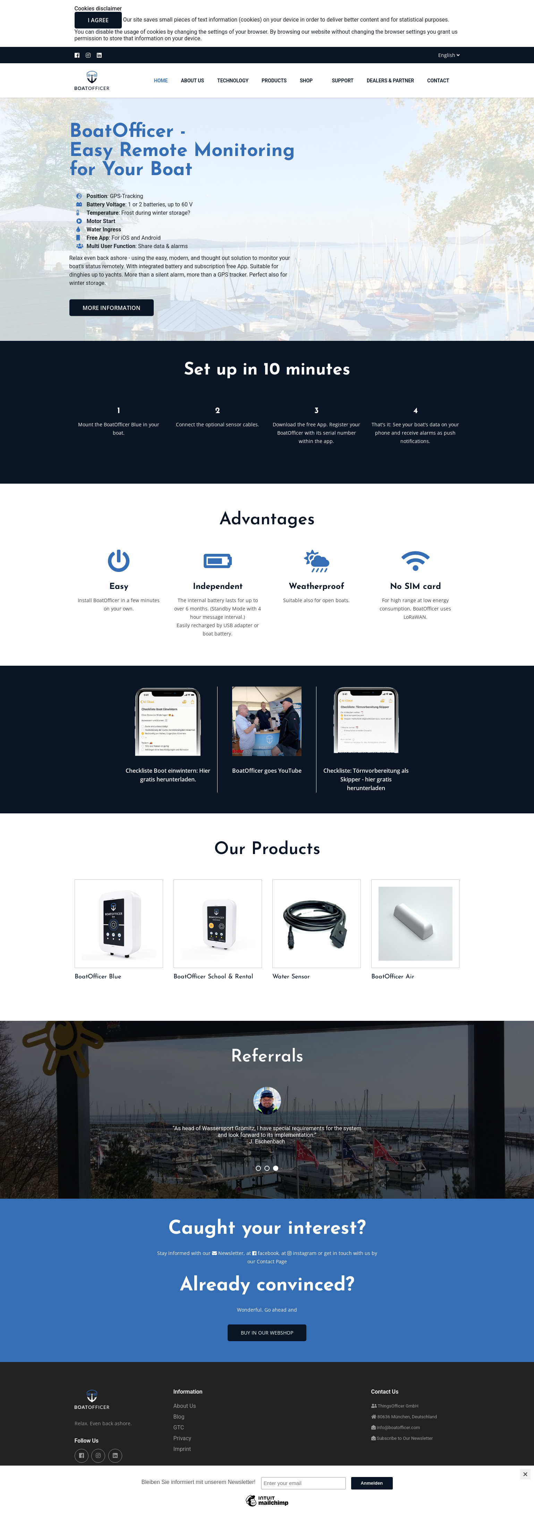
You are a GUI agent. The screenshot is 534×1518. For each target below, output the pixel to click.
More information (112, 308)
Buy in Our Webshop (267, 1332)
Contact (438, 80)
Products (274, 80)
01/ (275, 1168)
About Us (192, 80)
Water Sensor (291, 977)
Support (343, 80)
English (449, 55)
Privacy (182, 1438)
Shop (309, 80)
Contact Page (272, 1261)
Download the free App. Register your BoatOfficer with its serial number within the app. (316, 432)
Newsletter (228, 1253)
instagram (302, 1253)
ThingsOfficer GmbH (394, 1406)
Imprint (182, 1449)
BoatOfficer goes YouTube (267, 770)
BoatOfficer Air (392, 977)
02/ (267, 1168)
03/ (258, 1168)
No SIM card (415, 587)
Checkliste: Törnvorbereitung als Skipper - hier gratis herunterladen (366, 779)
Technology (232, 80)
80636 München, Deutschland (404, 1416)
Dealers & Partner (390, 80)
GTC (178, 1427)
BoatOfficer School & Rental (213, 977)
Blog (179, 1416)
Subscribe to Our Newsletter (402, 1438)
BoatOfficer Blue (98, 977)
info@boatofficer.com (395, 1427)
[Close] (525, 1474)
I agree (98, 20)
